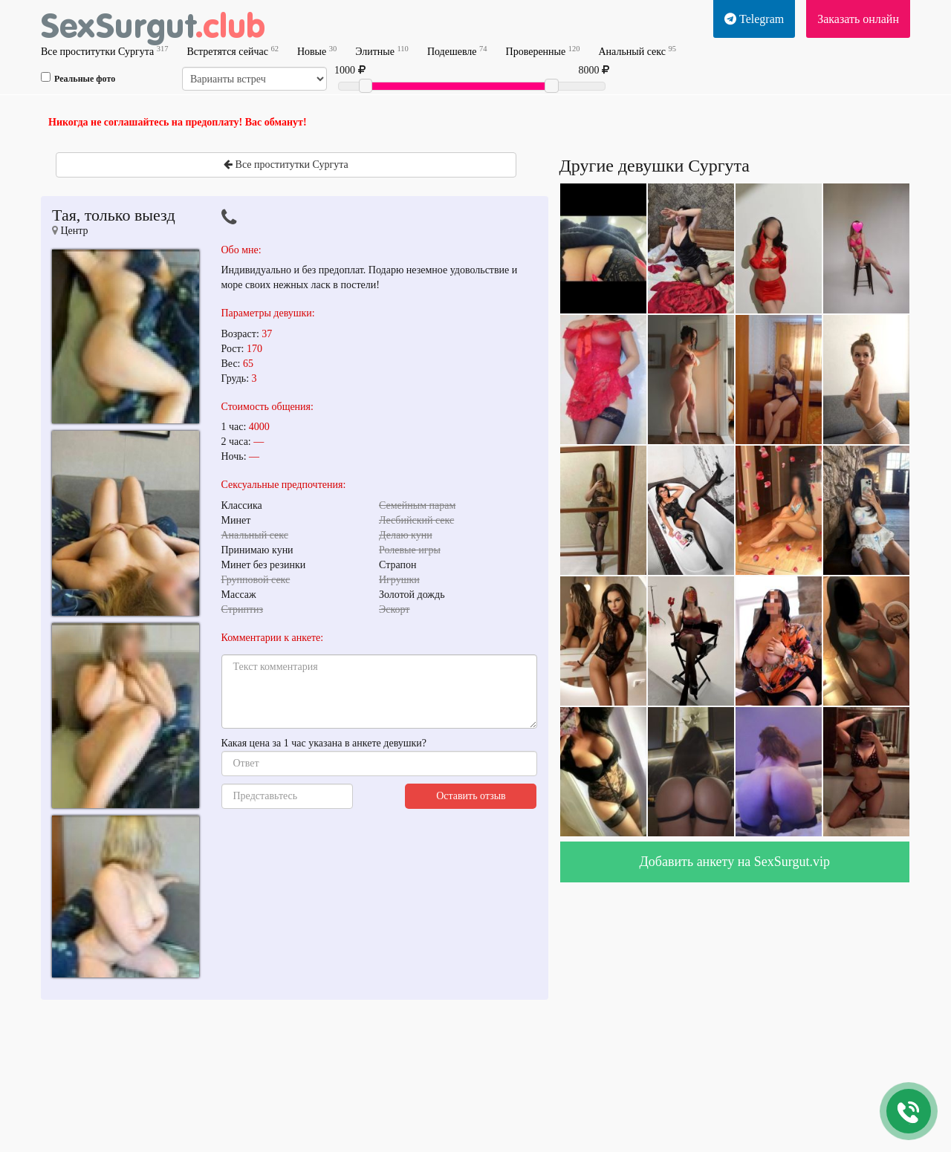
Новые (317, 51)
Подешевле (457, 51)
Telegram (754, 19)
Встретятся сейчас (232, 51)
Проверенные (543, 51)
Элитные (382, 51)
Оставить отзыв (471, 795)
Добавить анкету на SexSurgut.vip (735, 861)
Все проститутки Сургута (104, 51)
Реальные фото (78, 78)
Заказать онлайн (858, 19)
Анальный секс (636, 51)
